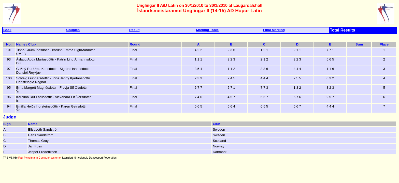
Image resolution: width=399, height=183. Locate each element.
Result (134, 30)
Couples (73, 30)
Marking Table (207, 30)
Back (7, 30)
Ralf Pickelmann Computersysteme (39, 157)
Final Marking (274, 30)
